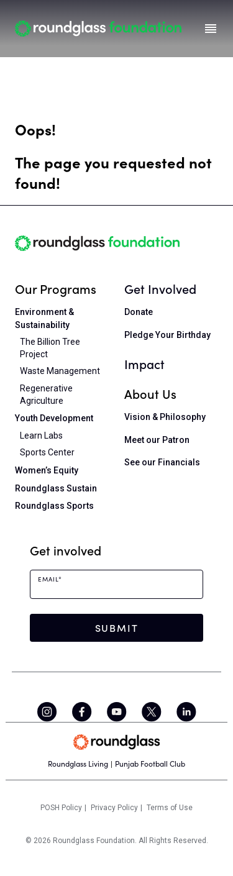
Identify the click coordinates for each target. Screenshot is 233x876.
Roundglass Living (78, 764)
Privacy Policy (114, 807)
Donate (138, 312)
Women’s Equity (46, 470)
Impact (144, 363)
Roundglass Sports (54, 506)
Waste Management (60, 371)
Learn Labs (41, 435)
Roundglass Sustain (56, 488)
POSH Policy (61, 807)
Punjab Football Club (150, 764)
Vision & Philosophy (165, 417)
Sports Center (47, 452)
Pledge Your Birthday (167, 335)
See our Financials (162, 462)
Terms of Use (170, 807)
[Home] (98, 29)
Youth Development (54, 418)
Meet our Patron (157, 440)
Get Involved (160, 288)
